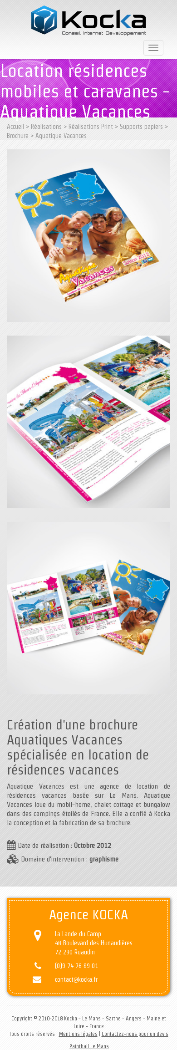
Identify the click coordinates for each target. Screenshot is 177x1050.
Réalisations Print (91, 126)
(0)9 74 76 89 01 (76, 965)
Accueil (15, 126)
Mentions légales (78, 1034)
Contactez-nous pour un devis (135, 1034)
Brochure (18, 135)
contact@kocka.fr (76, 979)
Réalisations (46, 126)
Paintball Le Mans (89, 1046)
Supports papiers (141, 126)
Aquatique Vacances (61, 135)
